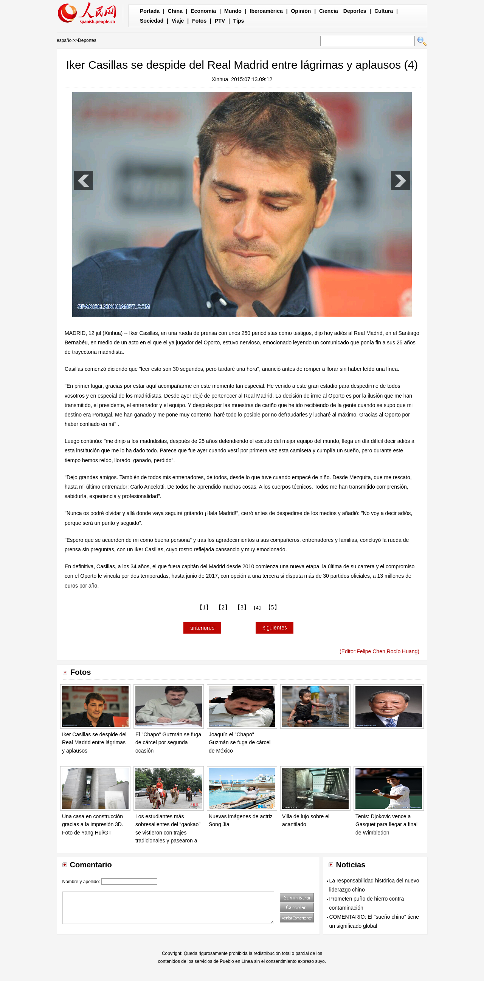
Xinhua (220, 79)
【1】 (204, 607)
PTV (220, 21)
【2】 (223, 607)
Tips (238, 21)
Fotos (199, 21)
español (65, 40)
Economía (203, 11)
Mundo (233, 11)
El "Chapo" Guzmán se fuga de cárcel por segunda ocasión (168, 742)
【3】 (242, 607)
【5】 (272, 607)
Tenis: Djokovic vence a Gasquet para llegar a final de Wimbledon (386, 824)
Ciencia (328, 11)
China (175, 11)
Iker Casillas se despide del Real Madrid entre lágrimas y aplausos (94, 742)
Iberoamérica (266, 11)
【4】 (257, 608)
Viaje (178, 21)
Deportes (354, 11)
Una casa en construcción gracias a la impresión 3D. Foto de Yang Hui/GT (92, 824)
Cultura (383, 11)
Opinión (301, 11)
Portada (150, 11)
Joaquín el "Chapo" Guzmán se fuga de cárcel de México (239, 742)
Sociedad (151, 21)
